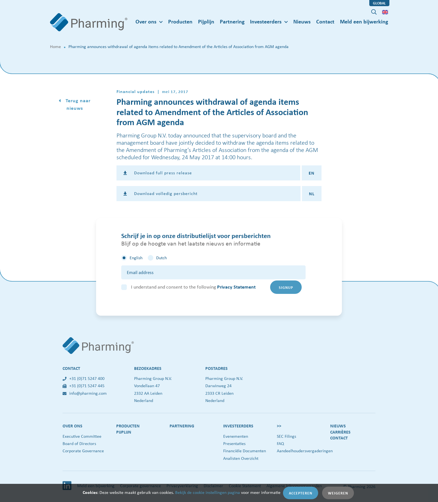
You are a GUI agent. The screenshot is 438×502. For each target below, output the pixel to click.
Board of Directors (79, 443)
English (136, 258)
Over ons (72, 426)
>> (279, 426)
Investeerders (238, 426)
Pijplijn (206, 21)
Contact (325, 21)
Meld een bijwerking (364, 21)
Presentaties (234, 443)
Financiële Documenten (244, 451)
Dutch (161, 258)
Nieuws (302, 21)
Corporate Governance (83, 451)
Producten (180, 21)
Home (55, 46)
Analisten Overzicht (240, 458)
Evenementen (235, 436)
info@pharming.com (85, 393)
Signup (286, 287)
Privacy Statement (236, 286)
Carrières (340, 432)
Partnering (232, 21)
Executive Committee (82, 436)
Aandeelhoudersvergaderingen (305, 451)
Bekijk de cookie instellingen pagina (207, 492)
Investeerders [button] (266, 21)
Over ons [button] (145, 21)
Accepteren (300, 493)
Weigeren (338, 493)
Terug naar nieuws (77, 104)
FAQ (280, 443)
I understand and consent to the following (193, 287)
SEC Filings (286, 436)
